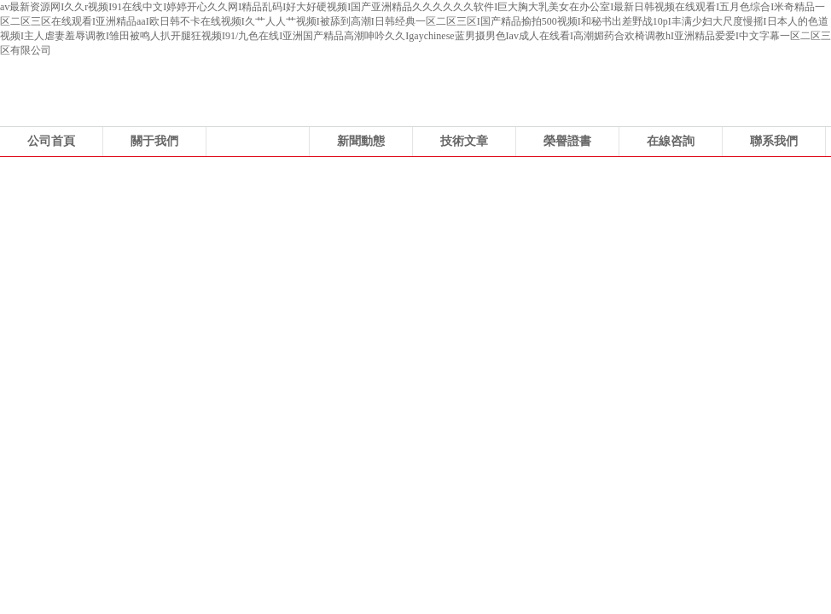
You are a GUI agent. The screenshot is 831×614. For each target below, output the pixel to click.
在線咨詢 (670, 141)
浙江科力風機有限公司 (415, 285)
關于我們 (154, 141)
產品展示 (258, 141)
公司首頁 (51, 141)
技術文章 (464, 141)
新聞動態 (361, 141)
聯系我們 (774, 141)
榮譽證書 (567, 141)
